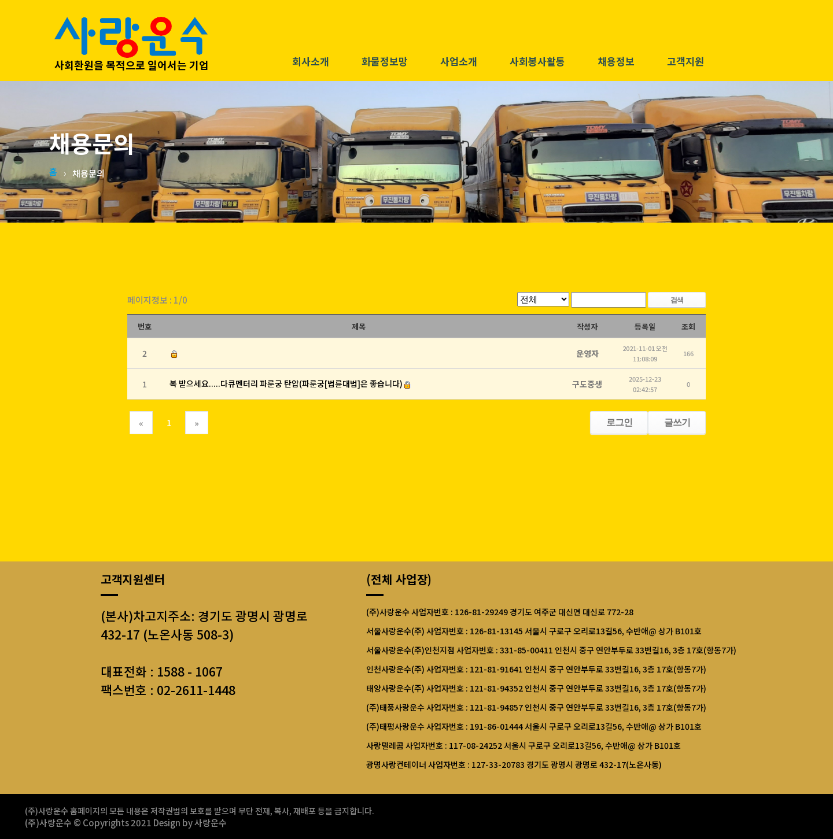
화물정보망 (385, 62)
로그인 (619, 422)
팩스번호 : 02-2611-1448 (168, 689)
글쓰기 (677, 422)
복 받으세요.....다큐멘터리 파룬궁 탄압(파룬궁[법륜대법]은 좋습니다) (286, 383)
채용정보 (616, 62)
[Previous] (141, 422)
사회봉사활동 (537, 62)
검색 (676, 300)
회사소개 (310, 62)
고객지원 (685, 62)
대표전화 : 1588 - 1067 (162, 671)
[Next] (196, 422)
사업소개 (458, 62)
